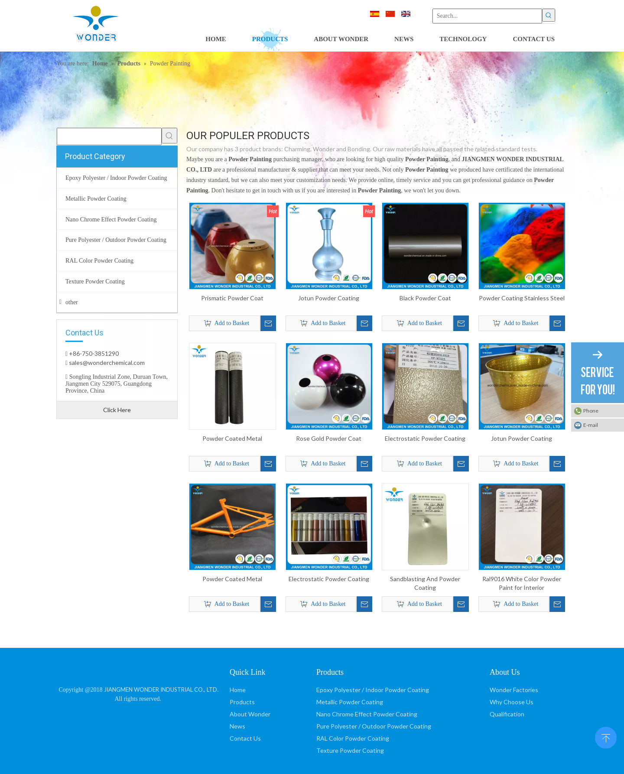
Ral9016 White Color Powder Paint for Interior (521, 583)
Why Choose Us (511, 702)
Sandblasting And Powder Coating (425, 583)
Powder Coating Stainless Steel (522, 298)
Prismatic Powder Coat (232, 298)
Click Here (117, 409)
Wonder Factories (514, 689)
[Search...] (487, 16)
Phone (590, 410)
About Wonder (250, 714)
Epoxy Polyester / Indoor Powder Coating (372, 689)
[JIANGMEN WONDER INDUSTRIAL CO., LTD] (139, 670)
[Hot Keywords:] (548, 15)
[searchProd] (109, 136)
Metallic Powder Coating (349, 702)
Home (238, 689)
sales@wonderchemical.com (106, 362)
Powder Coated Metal (232, 438)
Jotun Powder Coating (328, 298)
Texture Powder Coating (350, 750)
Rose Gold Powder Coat (328, 438)
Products (242, 702)
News (237, 726)
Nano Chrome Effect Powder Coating (366, 714)
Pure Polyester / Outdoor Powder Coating (373, 726)
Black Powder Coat (425, 298)
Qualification (507, 714)
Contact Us (245, 738)
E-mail (590, 425)
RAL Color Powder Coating (352, 738)
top (606, 737)
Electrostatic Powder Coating (425, 438)
